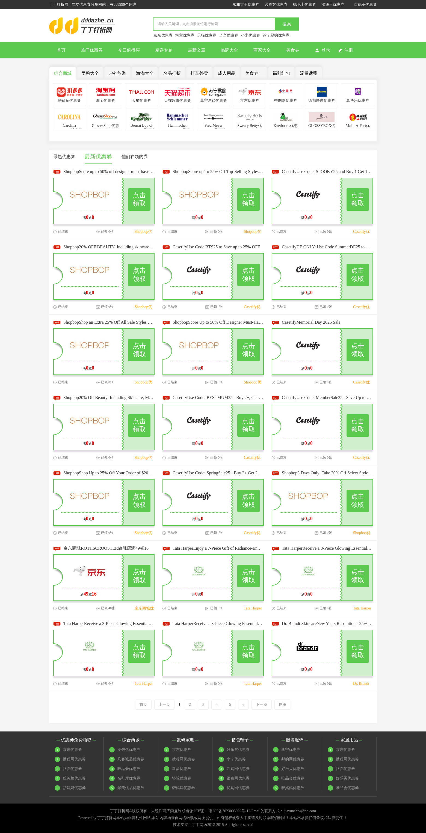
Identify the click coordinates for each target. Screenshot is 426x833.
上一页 (164, 705)
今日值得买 (129, 50)
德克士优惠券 (304, 4)
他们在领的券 (135, 156)
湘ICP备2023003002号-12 (229, 811)
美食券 (292, 50)
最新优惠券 (98, 157)
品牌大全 (229, 50)
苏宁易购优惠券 (276, 35)
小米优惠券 (250, 35)
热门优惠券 (92, 50)
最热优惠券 (64, 156)
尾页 (282, 705)
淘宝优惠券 (184, 35)
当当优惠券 (228, 35)
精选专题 (164, 50)
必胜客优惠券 (276, 4)
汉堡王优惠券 (332, 4)
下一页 (261, 705)
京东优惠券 (163, 35)
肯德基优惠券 (365, 4)
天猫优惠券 (206, 35)
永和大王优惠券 (245, 4)
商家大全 (262, 50)
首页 (61, 50)
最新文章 (196, 50)
